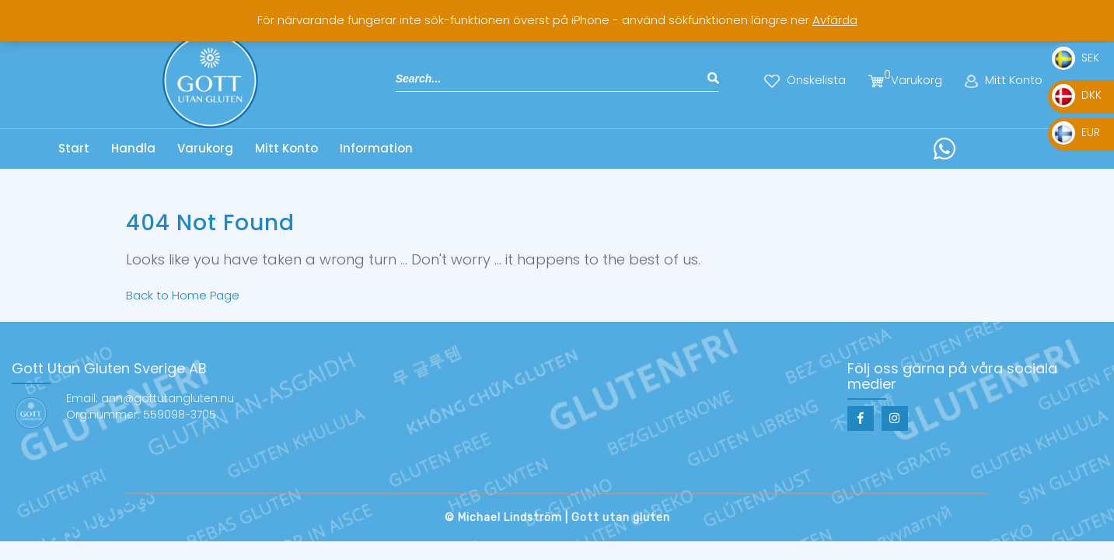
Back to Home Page (182, 295)
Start (73, 148)
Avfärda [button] (834, 20)
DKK (1077, 95)
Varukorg (205, 148)
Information (376, 148)
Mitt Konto (286, 148)
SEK (1075, 57)
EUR (1076, 132)
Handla (133, 148)
